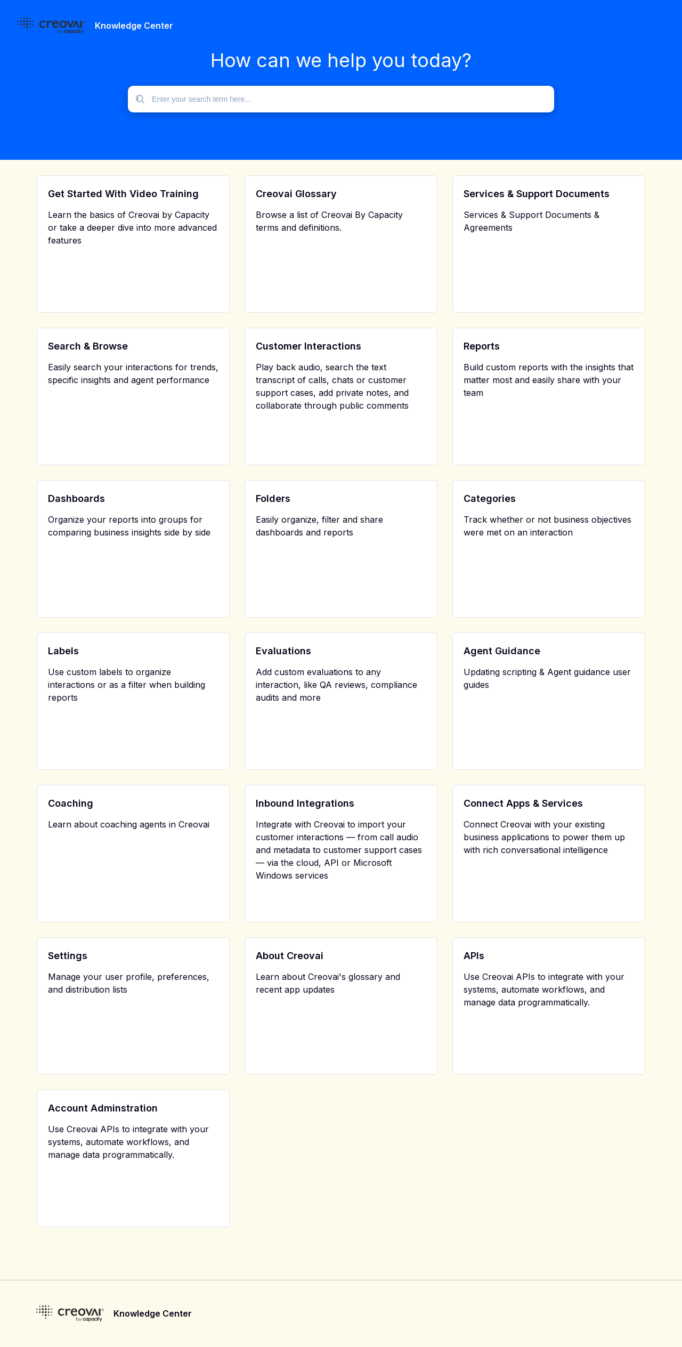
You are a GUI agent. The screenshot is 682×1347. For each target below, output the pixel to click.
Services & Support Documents (537, 193)
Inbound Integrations (305, 803)
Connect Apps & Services (523, 803)
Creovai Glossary (296, 193)
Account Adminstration (103, 1108)
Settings (67, 955)
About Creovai (289, 955)
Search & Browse (88, 346)
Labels (63, 650)
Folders (273, 498)
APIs (474, 955)
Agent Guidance (502, 650)
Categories (490, 498)
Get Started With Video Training (123, 193)
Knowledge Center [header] (134, 25)
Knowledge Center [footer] (152, 1313)
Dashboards (76, 498)
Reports (482, 346)
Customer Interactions (308, 346)
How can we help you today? (341, 60)
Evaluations (283, 650)
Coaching (70, 803)
